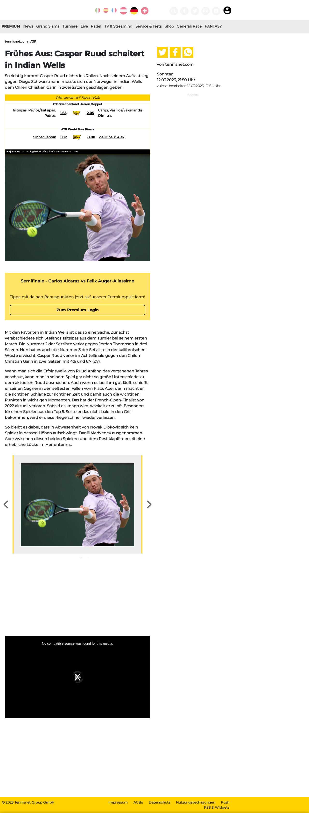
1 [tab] (81, 557)
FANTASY (213, 26)
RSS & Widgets (216, 807)
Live (84, 26)
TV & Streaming (118, 26)
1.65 (63, 113)
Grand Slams (47, 26)
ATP (32, 41)
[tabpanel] (77, 504)
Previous (6, 504)
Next (149, 504)
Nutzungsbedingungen (195, 802)
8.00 (91, 137)
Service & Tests (148, 26)
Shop (169, 26)
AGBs (138, 802)
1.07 (63, 137)
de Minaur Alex (111, 137)
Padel (96, 26)
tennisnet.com (16, 41)
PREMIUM (10, 26)
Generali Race (189, 26)
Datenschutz (159, 802)
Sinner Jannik (44, 137)
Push (225, 802)
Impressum (118, 802)
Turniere (69, 26)
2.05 (90, 113)
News (28, 26)
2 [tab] (88, 557)
